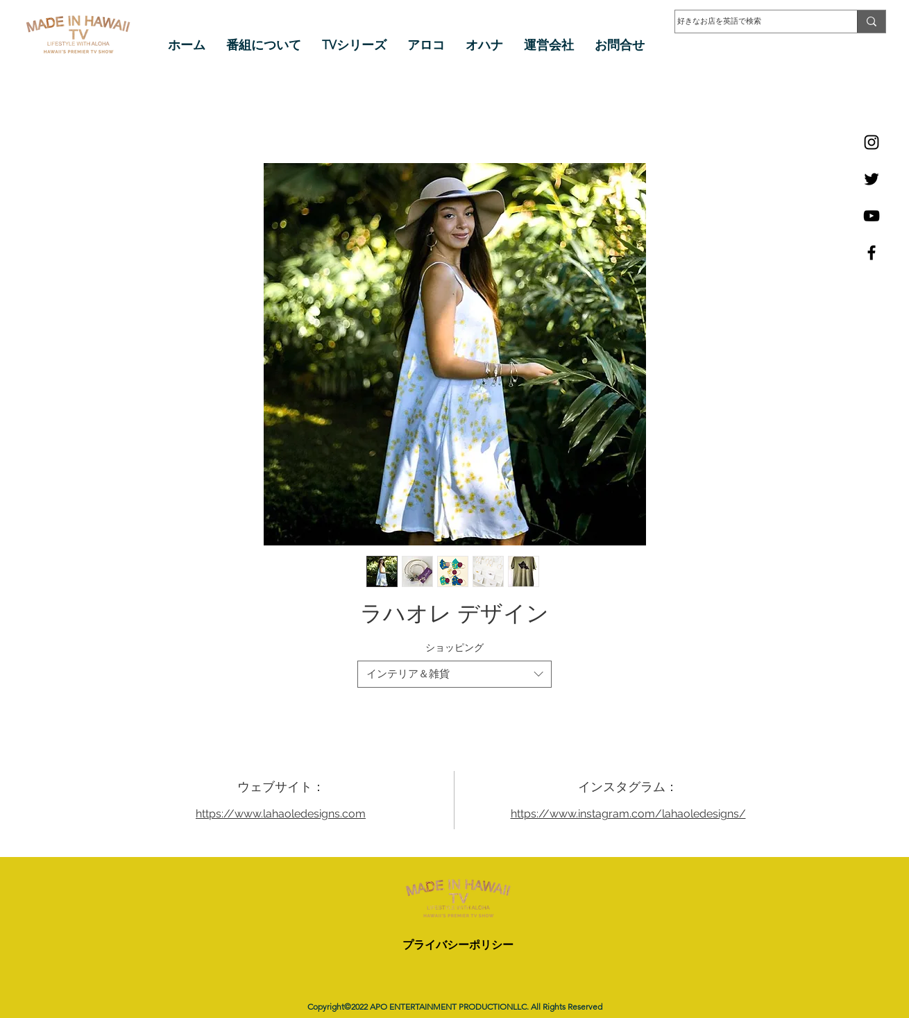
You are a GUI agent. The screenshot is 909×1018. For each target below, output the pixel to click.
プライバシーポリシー (457, 944)
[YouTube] (871, 216)
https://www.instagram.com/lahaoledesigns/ (628, 813)
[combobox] (454, 674)
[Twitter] (871, 179)
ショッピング (454, 647)
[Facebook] (871, 252)
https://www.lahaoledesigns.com (281, 813)
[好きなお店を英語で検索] (752, 21)
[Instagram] (871, 142)
